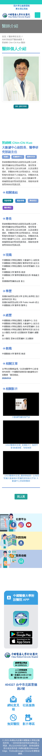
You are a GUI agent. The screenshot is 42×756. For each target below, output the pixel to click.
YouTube (28, 525)
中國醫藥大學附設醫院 (21, 655)
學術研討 (33, 201)
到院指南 (21, 543)
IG (21, 525)
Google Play (21, 634)
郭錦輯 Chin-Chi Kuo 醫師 (13, 42)
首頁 (4, 36)
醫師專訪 (7, 208)
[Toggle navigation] (37, 15)
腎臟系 (6, 157)
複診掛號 (20, 201)
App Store (21, 641)
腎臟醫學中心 (18, 157)
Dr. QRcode (21, 106)
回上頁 (21, 496)
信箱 (21, 561)
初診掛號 (7, 201)
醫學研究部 (31, 157)
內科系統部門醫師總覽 (12, 39)
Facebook (13, 525)
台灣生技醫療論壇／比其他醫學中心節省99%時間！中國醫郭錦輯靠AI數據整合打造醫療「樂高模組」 (20, 372)
